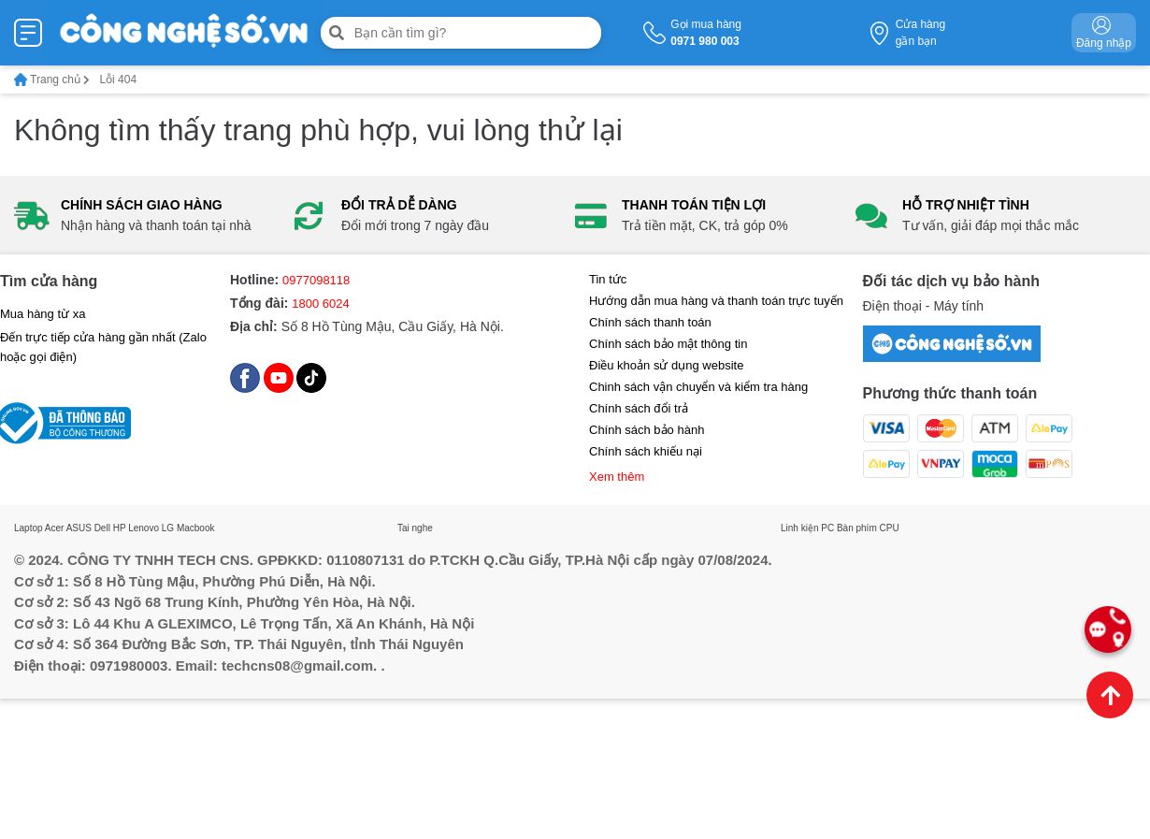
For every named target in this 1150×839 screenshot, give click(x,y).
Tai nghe (415, 528)
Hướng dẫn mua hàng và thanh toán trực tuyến (716, 301)
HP (119, 528)
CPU (889, 528)
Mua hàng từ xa (42, 314)
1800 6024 (320, 304)
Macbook (196, 528)
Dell (102, 528)
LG (168, 528)
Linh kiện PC (807, 528)
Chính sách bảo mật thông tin (668, 344)
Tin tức (607, 279)
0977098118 (316, 280)
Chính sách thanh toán (650, 322)
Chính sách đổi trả (638, 408)
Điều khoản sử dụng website (666, 365)
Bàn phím (857, 528)
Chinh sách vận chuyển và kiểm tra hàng (698, 387)
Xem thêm (616, 477)
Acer (55, 528)
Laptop (28, 528)
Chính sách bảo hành (646, 430)
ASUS (79, 528)
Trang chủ (52, 79)
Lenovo (143, 528)
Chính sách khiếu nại (645, 451)
